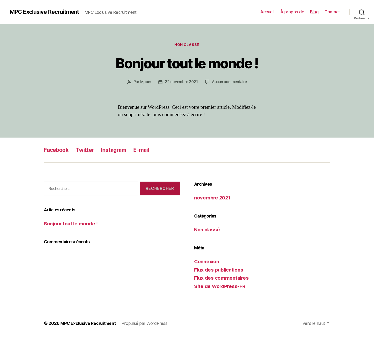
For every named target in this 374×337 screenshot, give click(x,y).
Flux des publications (219, 270)
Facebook (57, 150)
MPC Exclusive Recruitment (45, 12)
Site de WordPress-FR (220, 286)
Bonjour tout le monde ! (187, 63)
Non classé (187, 45)
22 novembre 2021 (181, 82)
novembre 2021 (212, 198)
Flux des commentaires (222, 278)
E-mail (146, 150)
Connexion (207, 262)
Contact (332, 11)
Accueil (267, 11)
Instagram (117, 150)
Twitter (87, 150)
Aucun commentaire (229, 82)
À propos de (292, 11)
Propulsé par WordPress (146, 323)
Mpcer (145, 82)
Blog (314, 11)
